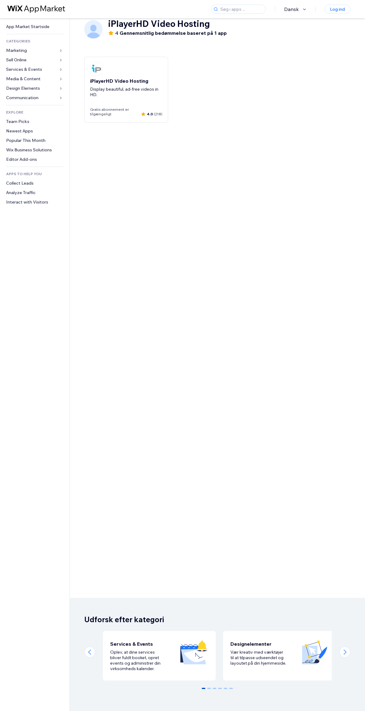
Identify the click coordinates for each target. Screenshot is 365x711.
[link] (35, 26)
